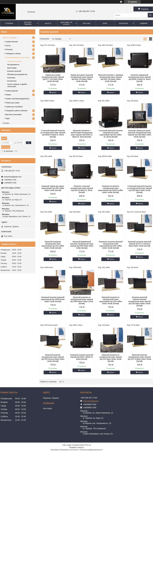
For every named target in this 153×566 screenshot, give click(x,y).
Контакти (123, 23)
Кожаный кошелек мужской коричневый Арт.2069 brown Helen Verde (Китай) (53, 299)
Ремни (8, 95)
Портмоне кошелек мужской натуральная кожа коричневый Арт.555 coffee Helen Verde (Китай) (110, 245)
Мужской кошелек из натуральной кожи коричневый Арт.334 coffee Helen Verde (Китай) (110, 300)
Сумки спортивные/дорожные (17, 99)
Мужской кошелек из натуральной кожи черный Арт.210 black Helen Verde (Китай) (110, 358)
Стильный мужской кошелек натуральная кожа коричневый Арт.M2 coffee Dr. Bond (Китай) (111, 133)
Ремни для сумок (12, 103)
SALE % (48, 23)
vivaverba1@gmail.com (12, 177)
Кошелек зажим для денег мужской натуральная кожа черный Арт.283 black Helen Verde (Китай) (139, 133)
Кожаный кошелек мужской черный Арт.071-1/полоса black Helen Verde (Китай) (139, 244)
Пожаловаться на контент (68, 450)
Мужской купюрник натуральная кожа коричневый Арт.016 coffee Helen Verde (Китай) (53, 245)
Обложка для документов (17, 74)
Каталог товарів (27, 23)
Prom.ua (88, 445)
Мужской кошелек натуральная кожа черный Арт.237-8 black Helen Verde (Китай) (139, 358)
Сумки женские (12, 42)
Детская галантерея (14, 114)
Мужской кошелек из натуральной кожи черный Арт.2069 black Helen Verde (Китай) (81, 300)
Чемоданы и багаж (13, 54)
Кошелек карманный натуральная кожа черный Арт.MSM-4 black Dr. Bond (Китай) (139, 78)
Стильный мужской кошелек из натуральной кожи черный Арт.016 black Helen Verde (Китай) (139, 189)
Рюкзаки (9, 49)
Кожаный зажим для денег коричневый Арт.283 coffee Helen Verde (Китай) (53, 188)
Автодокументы (13, 65)
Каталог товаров (10, 38)
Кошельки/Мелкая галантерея (17, 57)
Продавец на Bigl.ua (76, 447)
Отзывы (6, 123)
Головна (9, 23)
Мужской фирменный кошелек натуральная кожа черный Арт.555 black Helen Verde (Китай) (81, 245)
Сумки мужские (12, 91)
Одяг (8, 118)
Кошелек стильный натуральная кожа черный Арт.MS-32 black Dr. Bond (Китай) (82, 189)
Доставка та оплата (66, 23)
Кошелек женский (14, 71)
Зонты (8, 46)
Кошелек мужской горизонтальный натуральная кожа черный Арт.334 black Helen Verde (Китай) (139, 301)
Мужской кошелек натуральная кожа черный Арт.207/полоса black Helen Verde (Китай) (52, 358)
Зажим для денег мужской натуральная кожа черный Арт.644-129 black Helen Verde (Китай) (82, 78)
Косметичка (11, 81)
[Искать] (150, 15)
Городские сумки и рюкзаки (16, 111)
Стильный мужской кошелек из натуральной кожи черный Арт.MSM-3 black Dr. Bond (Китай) (52, 133)
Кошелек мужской (14, 61)
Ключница (11, 78)
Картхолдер (12, 68)
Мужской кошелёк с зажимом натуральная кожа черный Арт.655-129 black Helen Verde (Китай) (110, 78)
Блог (105, 23)
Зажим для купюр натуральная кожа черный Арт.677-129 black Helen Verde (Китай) (53, 78)
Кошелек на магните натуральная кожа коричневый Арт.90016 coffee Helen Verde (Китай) (110, 189)
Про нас (87, 23)
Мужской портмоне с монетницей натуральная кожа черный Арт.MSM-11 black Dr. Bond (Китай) (82, 133)
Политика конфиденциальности (91, 450)
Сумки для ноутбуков (14, 107)
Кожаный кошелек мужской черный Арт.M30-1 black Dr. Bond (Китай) (81, 357)
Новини (143, 23)
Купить (53, 92)
